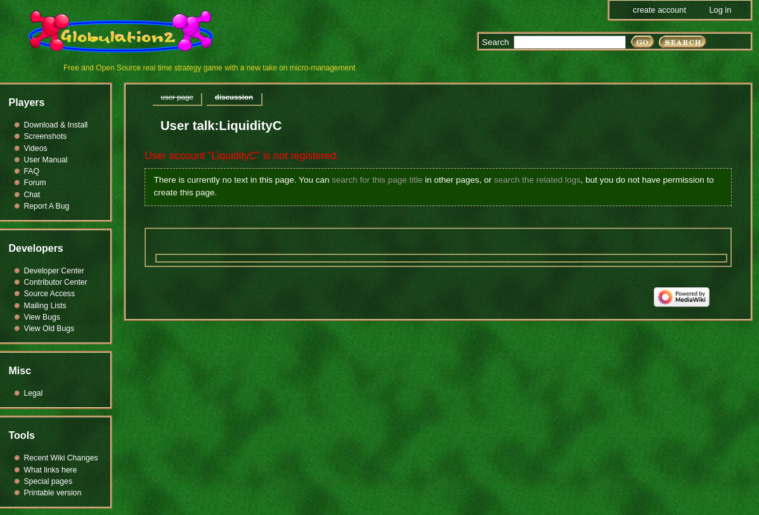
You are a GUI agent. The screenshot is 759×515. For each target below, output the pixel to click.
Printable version (53, 492)
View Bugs (42, 317)
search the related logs (537, 180)
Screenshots (45, 136)
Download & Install (56, 125)
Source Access (49, 293)
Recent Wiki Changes (61, 457)
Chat (32, 194)
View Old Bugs (49, 328)
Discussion (234, 97)
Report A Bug (47, 206)
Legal (33, 393)
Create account (659, 10)
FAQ (31, 171)
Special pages (48, 481)
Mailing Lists (45, 305)
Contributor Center (56, 282)
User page (177, 97)
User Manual (46, 159)
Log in (720, 10)
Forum (35, 182)
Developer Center (54, 270)
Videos (36, 148)
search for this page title (377, 180)
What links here (50, 470)
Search (495, 42)
